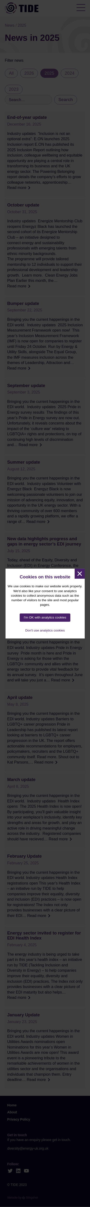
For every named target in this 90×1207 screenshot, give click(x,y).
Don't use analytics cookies (45, 630)
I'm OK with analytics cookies (45, 617)
